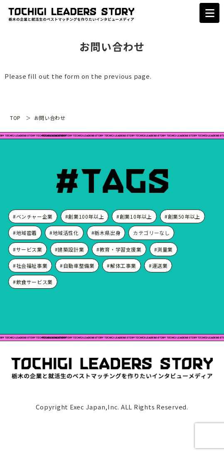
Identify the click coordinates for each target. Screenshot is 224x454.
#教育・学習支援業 (118, 249)
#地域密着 (25, 232)
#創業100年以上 (84, 216)
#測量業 (163, 249)
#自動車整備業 (77, 265)
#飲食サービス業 (33, 281)
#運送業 (158, 265)
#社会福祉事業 (30, 265)
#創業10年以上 (134, 216)
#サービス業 (27, 249)
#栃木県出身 (106, 232)
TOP (15, 117)
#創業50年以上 (182, 216)
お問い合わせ (50, 117)
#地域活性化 (64, 232)
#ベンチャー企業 (33, 216)
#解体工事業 (121, 265)
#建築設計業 (69, 249)
